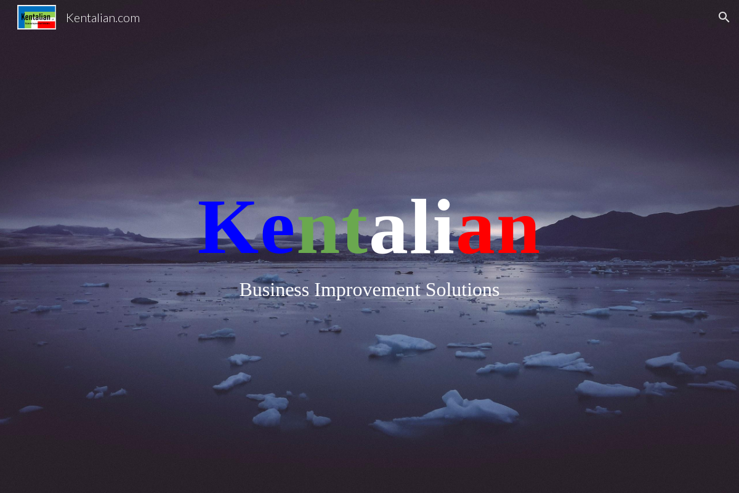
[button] (724, 17)
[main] (369, 246)
